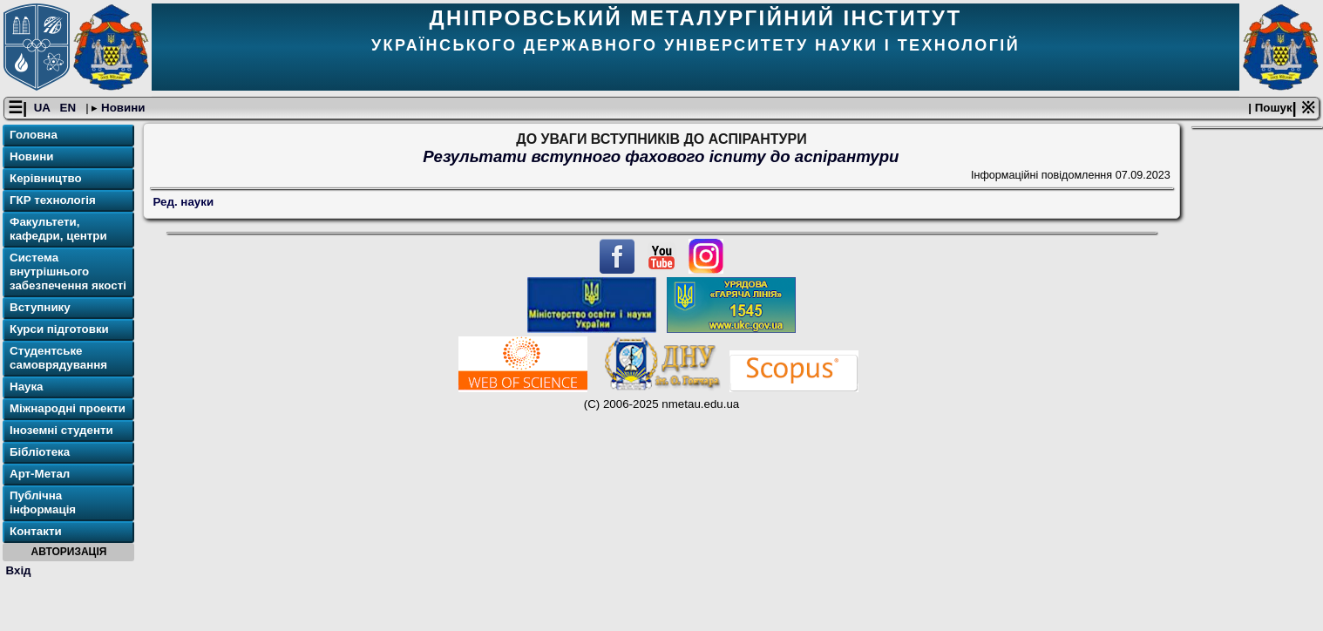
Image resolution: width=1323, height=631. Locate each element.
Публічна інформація (43, 502)
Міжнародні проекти (68, 408)
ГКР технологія (53, 200)
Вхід (18, 570)
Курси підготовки (59, 329)
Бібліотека (40, 451)
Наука (27, 386)
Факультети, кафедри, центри (58, 228)
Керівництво (46, 178)
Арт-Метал (40, 473)
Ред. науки (183, 201)
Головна (34, 134)
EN (69, 107)
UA (43, 107)
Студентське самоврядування (58, 357)
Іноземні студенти (61, 430)
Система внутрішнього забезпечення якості (68, 271)
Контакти (36, 531)
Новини (121, 107)
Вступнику (40, 307)
